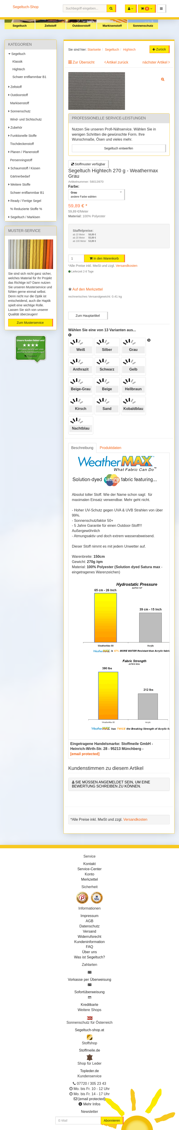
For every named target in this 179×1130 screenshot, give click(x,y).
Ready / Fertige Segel (24, 201)
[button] (161, 9)
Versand (89, 931)
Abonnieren (112, 1120)
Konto (89, 874)
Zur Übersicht (83, 62)
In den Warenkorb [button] (104, 258)
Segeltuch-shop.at (89, 1030)
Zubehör (15, 127)
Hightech (18, 69)
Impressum (89, 916)
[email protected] (85, 754)
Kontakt (89, 864)
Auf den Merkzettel (87, 289)
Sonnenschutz (143, 25)
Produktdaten (110, 448)
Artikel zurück (117, 62)
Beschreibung (82, 448)
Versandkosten (126, 265)
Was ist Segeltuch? (89, 957)
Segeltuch (19, 25)
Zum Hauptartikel (88, 315)
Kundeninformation (89, 942)
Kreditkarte (89, 1005)
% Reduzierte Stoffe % (25, 209)
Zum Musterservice (30, 322)
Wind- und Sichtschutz (25, 119)
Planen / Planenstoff (23, 152)
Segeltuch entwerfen (118, 148)
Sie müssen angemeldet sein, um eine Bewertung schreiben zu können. (111, 784)
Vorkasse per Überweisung (89, 979)
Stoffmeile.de (89, 1050)
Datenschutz (89, 926)
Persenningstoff (20, 160)
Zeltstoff (50, 25)
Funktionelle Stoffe (22, 135)
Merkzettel (89, 879)
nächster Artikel (155, 62)
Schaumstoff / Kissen (24, 168)
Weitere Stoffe (19, 184)
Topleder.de (89, 1071)
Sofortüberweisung (89, 992)
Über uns (89, 952)
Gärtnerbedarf (19, 176)
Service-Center (89, 869)
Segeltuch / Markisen (24, 217)
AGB (89, 921)
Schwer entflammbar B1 (28, 77)
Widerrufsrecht (89, 937)
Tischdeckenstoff (21, 144)
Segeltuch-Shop (26, 7)
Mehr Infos (92, 1104)
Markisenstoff (112, 25)
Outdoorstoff (81, 25)
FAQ (89, 947)
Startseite (94, 49)
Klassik (16, 61)
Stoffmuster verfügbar (88, 164)
